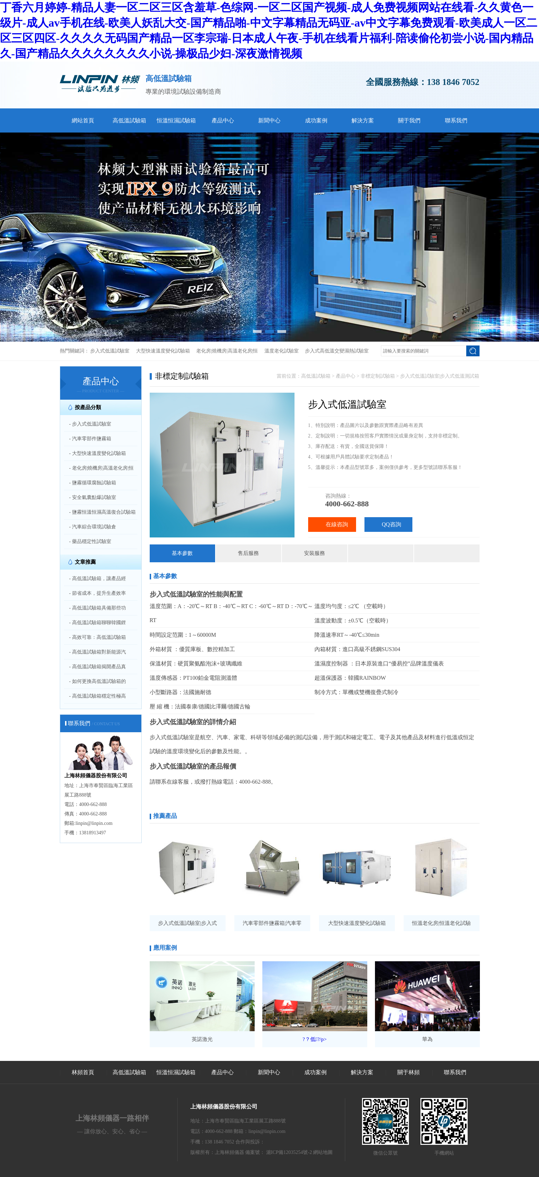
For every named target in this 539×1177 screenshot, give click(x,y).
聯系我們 (456, 120)
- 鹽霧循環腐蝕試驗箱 (92, 482)
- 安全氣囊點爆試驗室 (92, 497)
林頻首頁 (83, 1072)
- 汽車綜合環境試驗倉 (92, 526)
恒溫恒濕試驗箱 (176, 120)
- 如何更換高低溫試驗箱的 (97, 681)
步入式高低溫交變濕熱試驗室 (337, 351)
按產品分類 (88, 407)
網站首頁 (83, 120)
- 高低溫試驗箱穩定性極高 (97, 696)
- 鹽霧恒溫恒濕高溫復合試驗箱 (102, 512)
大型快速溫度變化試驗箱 (163, 351)
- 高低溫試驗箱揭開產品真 (97, 666)
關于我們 (409, 120)
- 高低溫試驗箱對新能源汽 (97, 652)
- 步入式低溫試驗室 (90, 424)
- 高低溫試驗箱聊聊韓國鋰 (97, 622)
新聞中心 (269, 120)
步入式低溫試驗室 (109, 351)
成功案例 (316, 120)
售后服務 (248, 553)
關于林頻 (408, 1072)
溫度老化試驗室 (281, 351)
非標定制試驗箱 (378, 376)
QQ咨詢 (391, 524)
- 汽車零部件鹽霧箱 (90, 438)
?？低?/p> (315, 1039)
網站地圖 (323, 1152)
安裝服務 (314, 553)
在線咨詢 (337, 524)
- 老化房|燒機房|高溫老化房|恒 (101, 468)
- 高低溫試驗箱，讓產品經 (97, 578)
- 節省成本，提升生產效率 (97, 593)
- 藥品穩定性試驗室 (90, 541)
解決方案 (363, 120)
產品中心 (223, 120)
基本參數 (182, 553)
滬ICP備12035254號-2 (289, 1152)
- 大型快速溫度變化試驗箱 (97, 453)
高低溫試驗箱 (129, 120)
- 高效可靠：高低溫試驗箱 (97, 637)
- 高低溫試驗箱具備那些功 (97, 608)
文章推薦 (85, 562)
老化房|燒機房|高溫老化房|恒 (227, 351)
